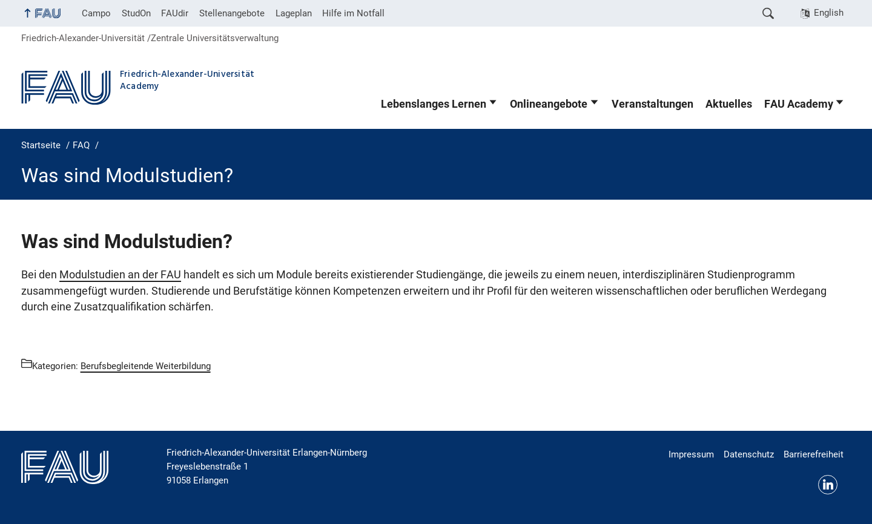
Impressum (691, 454)
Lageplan (294, 13)
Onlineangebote (548, 104)
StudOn (136, 13)
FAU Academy (798, 104)
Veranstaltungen (652, 104)
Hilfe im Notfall (353, 13)
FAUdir (174, 13)
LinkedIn (827, 484)
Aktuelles (728, 104)
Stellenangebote (232, 13)
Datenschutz (749, 454)
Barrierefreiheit (814, 454)
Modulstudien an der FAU (120, 275)
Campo (96, 13)
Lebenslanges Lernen (433, 104)
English (829, 12)
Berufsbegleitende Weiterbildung (146, 366)
